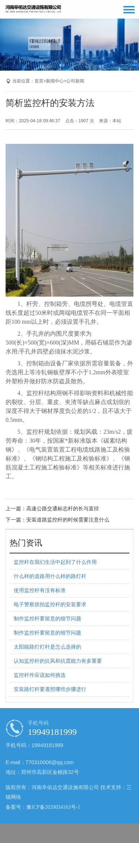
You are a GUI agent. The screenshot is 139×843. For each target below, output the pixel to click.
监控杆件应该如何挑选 (40, 675)
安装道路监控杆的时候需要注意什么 (67, 520)
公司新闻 (75, 81)
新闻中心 (55, 81)
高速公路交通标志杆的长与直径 (62, 508)
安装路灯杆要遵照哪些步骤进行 (50, 689)
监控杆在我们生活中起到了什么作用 (55, 562)
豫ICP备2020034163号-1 (53, 807)
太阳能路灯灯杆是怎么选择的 (47, 647)
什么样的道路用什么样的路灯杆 (50, 576)
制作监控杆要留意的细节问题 (47, 618)
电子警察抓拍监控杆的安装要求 (50, 604)
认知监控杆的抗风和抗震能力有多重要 (58, 661)
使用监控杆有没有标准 (40, 590)
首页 (38, 81)
